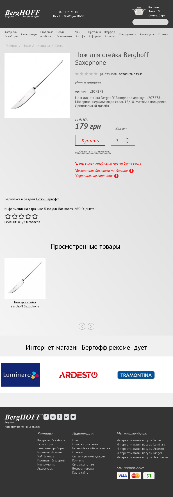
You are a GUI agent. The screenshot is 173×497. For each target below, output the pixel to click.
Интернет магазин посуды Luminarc (141, 444)
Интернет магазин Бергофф (22, 426)
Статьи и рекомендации (88, 456)
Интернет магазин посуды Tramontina (142, 457)
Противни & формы (51, 460)
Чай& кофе (80, 34)
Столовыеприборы (46, 34)
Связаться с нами (84, 464)
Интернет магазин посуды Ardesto (140, 449)
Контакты (78, 460)
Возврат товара (83, 468)
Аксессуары (147, 34)
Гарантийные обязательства (91, 448)
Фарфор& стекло (110, 34)
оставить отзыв (130, 74)
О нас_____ (79, 440)
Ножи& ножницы (64, 34)
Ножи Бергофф (47, 199)
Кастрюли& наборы (11, 34)
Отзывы (163, 34)
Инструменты (128, 34)
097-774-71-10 (68, 12)
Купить (90, 140)
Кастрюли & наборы (51, 440)
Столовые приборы (50, 448)
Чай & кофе (45, 456)
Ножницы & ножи (49, 452)
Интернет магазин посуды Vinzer (139, 440)
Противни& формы (94, 34)
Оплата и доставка (85, 444)
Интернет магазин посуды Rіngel (139, 453)
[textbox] (123, 140)
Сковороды (29, 34)
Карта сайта (80, 472)
